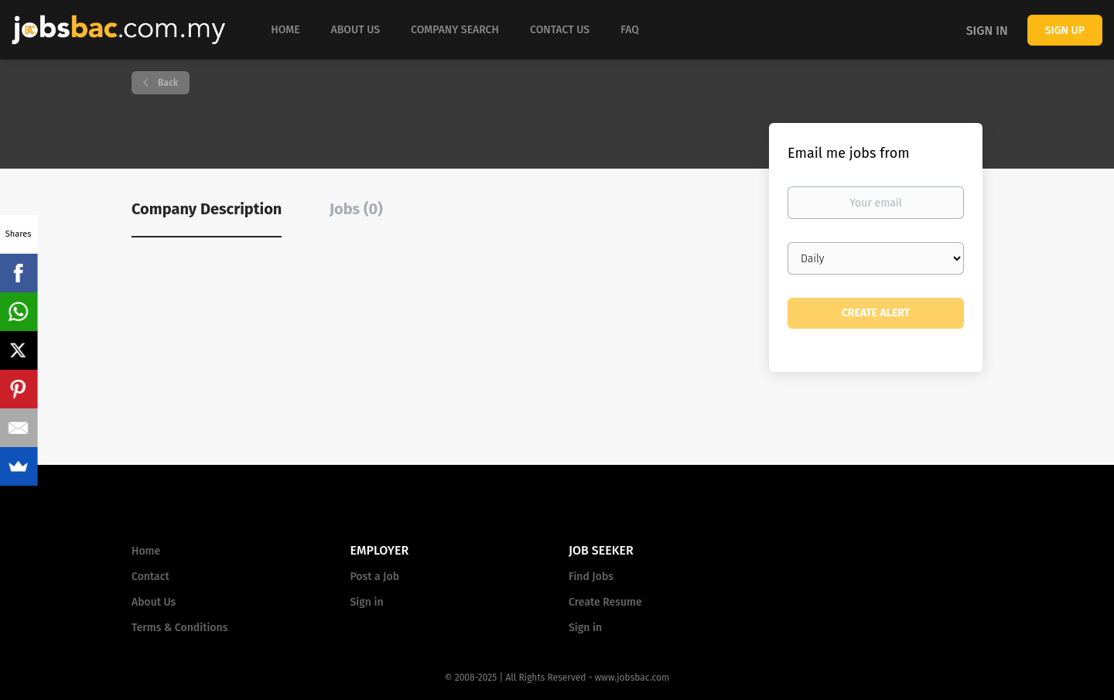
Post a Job (374, 576)
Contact (150, 576)
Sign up (1065, 30)
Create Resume (605, 602)
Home (146, 551)
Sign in (987, 30)
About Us (154, 602)
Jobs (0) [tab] (356, 209)
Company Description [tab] (207, 209)
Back (166, 82)
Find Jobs (591, 576)
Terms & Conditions (179, 627)
